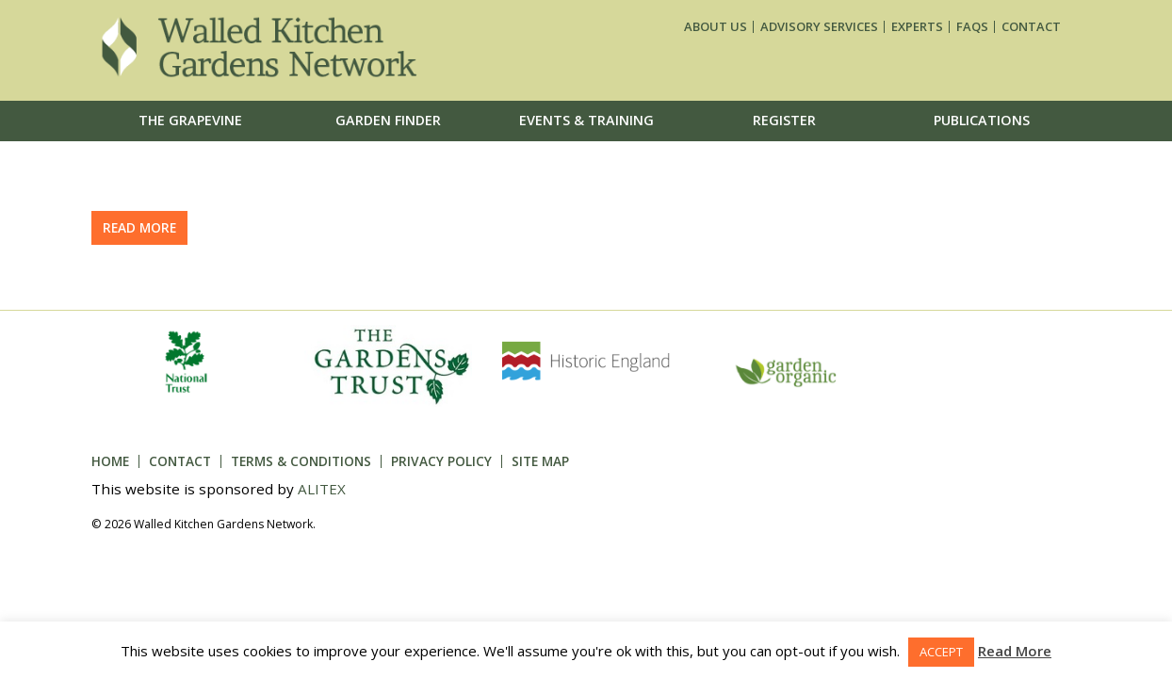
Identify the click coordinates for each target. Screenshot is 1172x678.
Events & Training (586, 120)
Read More (1014, 650)
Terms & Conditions (301, 461)
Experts (917, 27)
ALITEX (322, 488)
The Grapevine (190, 120)
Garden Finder (388, 120)
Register (784, 120)
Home (110, 461)
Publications (982, 120)
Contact (1031, 27)
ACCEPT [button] (941, 651)
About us (715, 27)
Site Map (540, 461)
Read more (139, 227)
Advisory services (819, 27)
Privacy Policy (441, 461)
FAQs (972, 27)
